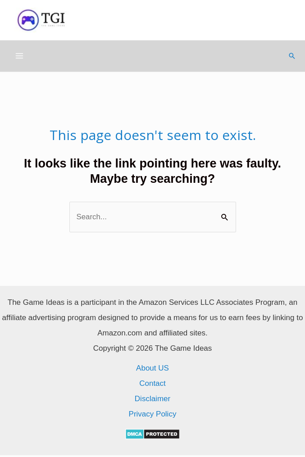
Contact (152, 385)
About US (152, 370)
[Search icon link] (292, 58)
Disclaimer (152, 400)
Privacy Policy (153, 416)
